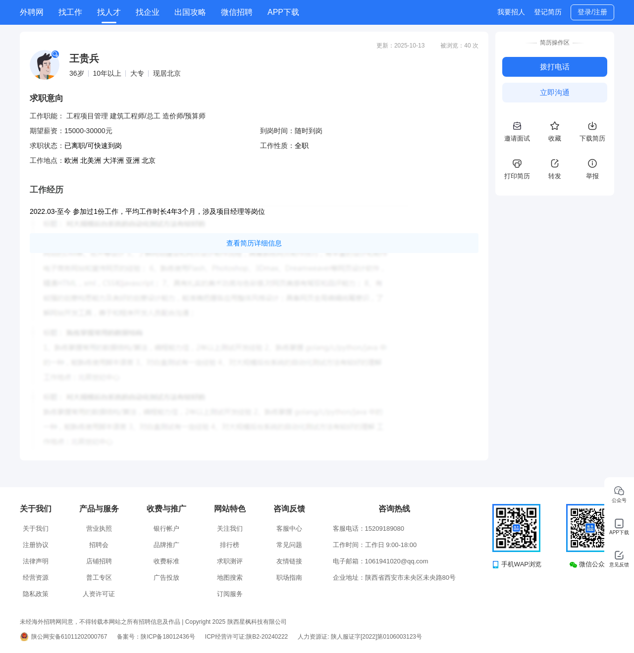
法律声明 (36, 561)
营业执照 (99, 528)
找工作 (70, 12)
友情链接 (289, 561)
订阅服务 (230, 594)
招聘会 (98, 545)
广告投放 (166, 577)
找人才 (109, 12)
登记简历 (548, 12)
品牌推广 (166, 545)
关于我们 (36, 528)
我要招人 (511, 12)
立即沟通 (555, 92)
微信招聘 (237, 12)
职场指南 (289, 577)
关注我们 (230, 528)
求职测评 (230, 561)
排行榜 (229, 545)
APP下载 (283, 12)
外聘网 (32, 12)
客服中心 (289, 528)
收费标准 (166, 561)
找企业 (147, 12)
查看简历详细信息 (254, 243)
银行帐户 (166, 528)
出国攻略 (190, 12)
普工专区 (99, 577)
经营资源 (36, 577)
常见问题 (289, 545)
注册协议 (36, 545)
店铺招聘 (99, 561)
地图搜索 (230, 577)
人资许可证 (99, 594)
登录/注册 (592, 12)
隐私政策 (36, 594)
